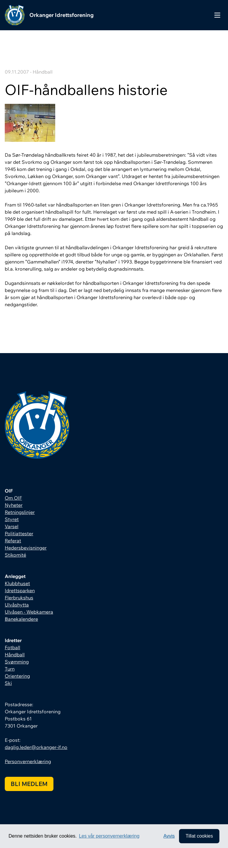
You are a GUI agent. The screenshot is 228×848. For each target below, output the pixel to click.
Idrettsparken (20, 590)
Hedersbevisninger (26, 548)
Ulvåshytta (17, 605)
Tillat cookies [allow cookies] (199, 836)
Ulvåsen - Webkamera (29, 612)
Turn (10, 669)
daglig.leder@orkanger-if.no (36, 747)
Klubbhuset (17, 583)
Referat (13, 541)
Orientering (17, 676)
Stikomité (15, 555)
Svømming (17, 662)
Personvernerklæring (28, 761)
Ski (8, 683)
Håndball (15, 655)
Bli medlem (29, 783)
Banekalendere (21, 619)
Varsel (11, 526)
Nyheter (14, 505)
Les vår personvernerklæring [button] (109, 836)
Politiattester (19, 533)
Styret (12, 519)
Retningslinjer (20, 512)
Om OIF (13, 498)
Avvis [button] (169, 836)
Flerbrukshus (19, 598)
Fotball (12, 647)
